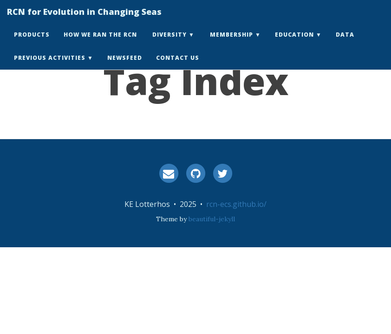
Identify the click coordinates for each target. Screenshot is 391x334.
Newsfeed (124, 67)
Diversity (169, 44)
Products (32, 44)
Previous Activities (49, 67)
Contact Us (177, 67)
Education (294, 44)
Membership (231, 44)
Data (345, 44)
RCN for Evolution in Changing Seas (84, 20)
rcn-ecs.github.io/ (236, 204)
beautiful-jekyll (212, 219)
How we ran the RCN (100, 44)
